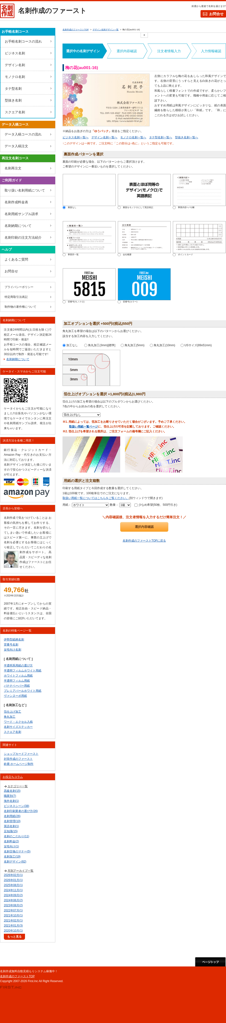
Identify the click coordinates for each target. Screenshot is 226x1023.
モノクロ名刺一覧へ (133, 137)
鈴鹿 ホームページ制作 (18, 764)
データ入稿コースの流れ (23, 134)
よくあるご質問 (16, 259)
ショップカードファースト (21, 753)
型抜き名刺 (13, 100)
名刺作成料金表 (16, 202)
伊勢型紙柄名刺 (14, 639)
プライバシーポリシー (19, 287)
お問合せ (216, 14)
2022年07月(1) (13, 910)
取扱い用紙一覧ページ (83, 426)
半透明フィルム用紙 (17, 680)
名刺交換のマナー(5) (17, 851)
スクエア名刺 (15, 112)
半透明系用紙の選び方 (18, 665)
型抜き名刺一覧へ (186, 137)
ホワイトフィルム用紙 (18, 675)
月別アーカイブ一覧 (20, 870)
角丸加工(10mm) (162, 345)
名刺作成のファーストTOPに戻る (144, 540)
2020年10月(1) (13, 930)
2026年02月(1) (13, 875)
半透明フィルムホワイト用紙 (22, 670)
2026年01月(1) (13, 880)
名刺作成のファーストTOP (17, 976)
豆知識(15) (11, 831)
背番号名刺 (11, 644)
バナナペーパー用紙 (17, 685)
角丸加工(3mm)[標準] (99, 345)
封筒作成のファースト (18, 759)
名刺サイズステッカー (18, 727)
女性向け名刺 (12, 649)
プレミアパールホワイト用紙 (22, 690)
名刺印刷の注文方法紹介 (23, 237)
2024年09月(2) (13, 895)
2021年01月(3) (13, 925)
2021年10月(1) (13, 915)
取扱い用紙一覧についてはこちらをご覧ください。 (96, 498)
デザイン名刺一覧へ (104, 137)
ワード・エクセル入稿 (18, 721)
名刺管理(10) (12, 821)
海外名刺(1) (11, 801)
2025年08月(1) (13, 885)
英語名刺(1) (11, 826)
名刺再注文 (13, 168)
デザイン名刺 (15, 65)
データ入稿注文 (16, 146)
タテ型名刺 (13, 88)
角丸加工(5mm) (132, 345)
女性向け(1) (11, 846)
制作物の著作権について (20, 306)
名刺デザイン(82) (15, 861)
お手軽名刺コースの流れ (23, 41)
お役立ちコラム (13, 777)
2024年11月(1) (13, 890)
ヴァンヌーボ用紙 (15, 695)
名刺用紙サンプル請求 (21, 214)
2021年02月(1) (13, 920)
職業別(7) (10, 796)
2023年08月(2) (13, 905)
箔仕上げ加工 (12, 711)
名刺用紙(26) (12, 816)
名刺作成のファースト (52, 10)
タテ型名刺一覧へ (160, 137)
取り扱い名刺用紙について (25, 190)
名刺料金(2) (11, 841)
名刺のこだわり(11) (16, 836)
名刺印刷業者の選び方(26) (21, 811)
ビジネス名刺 (15, 53)
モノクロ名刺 (15, 77)
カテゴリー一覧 (17, 786)
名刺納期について (18, 226)
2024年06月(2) (13, 900)
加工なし (70, 345)
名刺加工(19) (12, 856)
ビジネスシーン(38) (16, 806)
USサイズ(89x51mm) (196, 345)
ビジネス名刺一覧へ (75, 137)
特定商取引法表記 (16, 297)
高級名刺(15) (12, 791)
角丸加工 (9, 716)
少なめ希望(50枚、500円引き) (155, 504)
